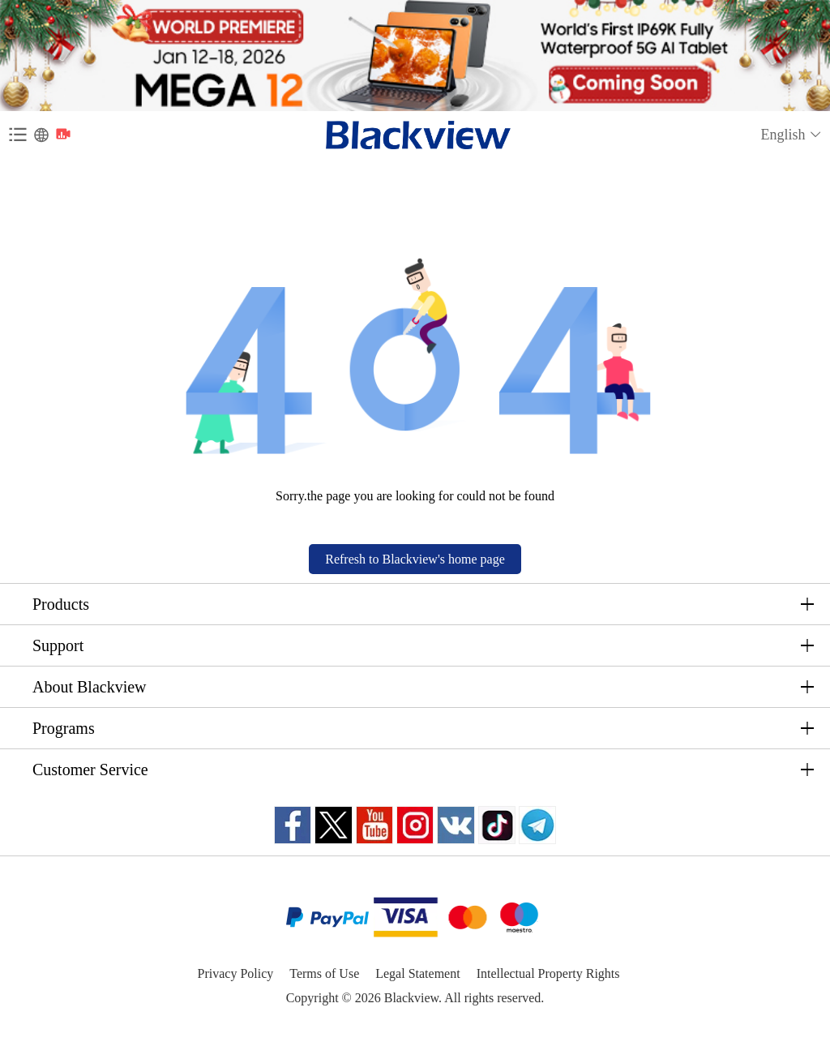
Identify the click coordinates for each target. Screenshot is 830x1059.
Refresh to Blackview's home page (414, 559)
